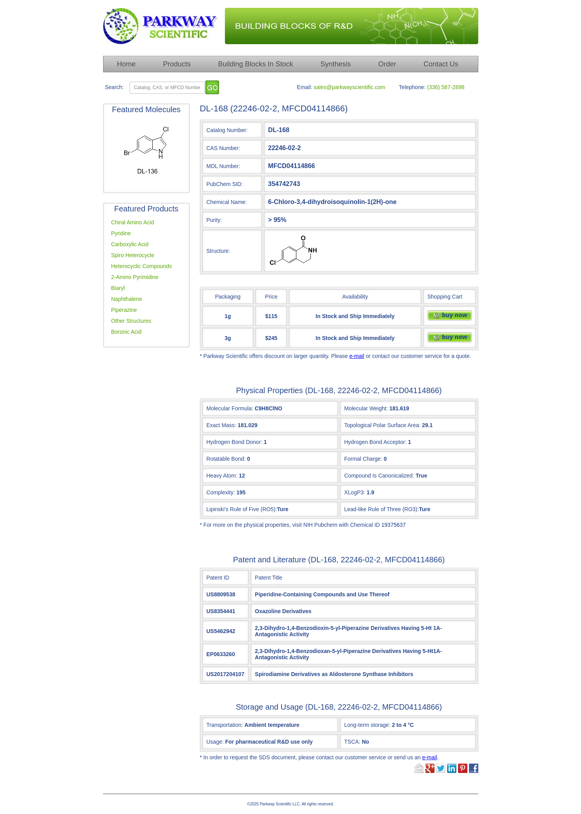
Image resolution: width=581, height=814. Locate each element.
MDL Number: (224, 166)
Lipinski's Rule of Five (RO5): (242, 509)
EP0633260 (221, 654)
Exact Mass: (221, 425)
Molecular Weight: (366, 408)
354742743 (284, 183)
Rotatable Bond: (226, 459)
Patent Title (268, 577)
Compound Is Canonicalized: (379, 475)
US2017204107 (225, 674)
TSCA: (356, 742)
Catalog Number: (227, 130)
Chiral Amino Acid (132, 222)
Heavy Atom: (222, 475)
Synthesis (336, 64)
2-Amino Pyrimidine (135, 277)
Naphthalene (126, 299)
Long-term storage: (379, 725)
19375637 (393, 525)
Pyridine (121, 233)
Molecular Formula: (230, 408)
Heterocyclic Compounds (141, 266)
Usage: (260, 742)
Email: (304, 87)
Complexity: (221, 492)
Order (387, 64)
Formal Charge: (363, 459)
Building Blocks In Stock (255, 64)
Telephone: (412, 87)
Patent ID (218, 577)
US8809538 (221, 594)
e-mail (356, 356)
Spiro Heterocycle (133, 255)
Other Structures (131, 321)
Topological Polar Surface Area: (382, 425)
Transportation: (253, 725)
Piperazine (124, 310)
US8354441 (221, 611)
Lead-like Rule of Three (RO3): (381, 509)
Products (177, 64)
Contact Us (441, 64)
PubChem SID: (225, 184)
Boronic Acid (126, 332)
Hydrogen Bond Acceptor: (375, 442)
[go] (212, 87)
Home (126, 64)
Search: (114, 87)
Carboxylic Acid (130, 244)
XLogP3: (354, 492)
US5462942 (221, 631)
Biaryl (118, 288)
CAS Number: (223, 148)
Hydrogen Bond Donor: (234, 442)
